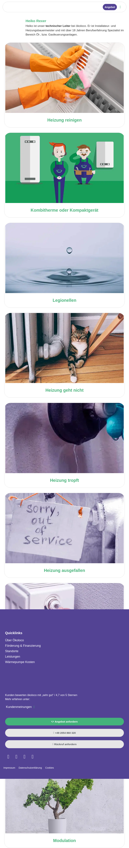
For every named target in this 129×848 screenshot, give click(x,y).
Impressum (9, 767)
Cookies (49, 767)
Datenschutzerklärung (30, 767)
